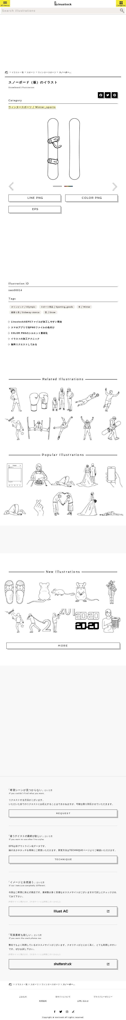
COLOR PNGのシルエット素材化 (29, 333)
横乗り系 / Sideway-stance (25, 312)
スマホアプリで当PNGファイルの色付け (33, 327)
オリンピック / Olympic (23, 307)
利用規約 (43, 1001)
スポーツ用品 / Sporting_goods (57, 307)
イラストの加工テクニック (25, 339)
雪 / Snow (50, 312)
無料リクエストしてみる (24, 344)
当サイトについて (63, 997)
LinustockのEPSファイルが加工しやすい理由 (36, 322)
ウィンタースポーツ (47, 72)
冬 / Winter (84, 307)
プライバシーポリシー (103, 997)
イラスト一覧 (18, 72)
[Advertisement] (63, 42)
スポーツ (31, 72)
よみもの (23, 997)
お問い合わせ (83, 1001)
